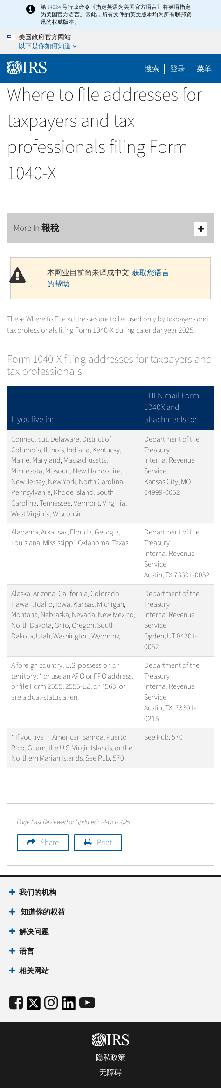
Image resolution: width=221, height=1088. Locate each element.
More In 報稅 (110, 229)
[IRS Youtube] (87, 1003)
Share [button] (50, 842)
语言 (26, 951)
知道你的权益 (42, 912)
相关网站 (34, 971)
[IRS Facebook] (16, 1003)
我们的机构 (37, 892)
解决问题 (34, 932)
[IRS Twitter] (34, 1006)
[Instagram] (51, 1003)
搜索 (152, 69)
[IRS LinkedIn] (69, 1006)
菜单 (204, 69)
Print (104, 842)
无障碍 (110, 1072)
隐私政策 (110, 1057)
